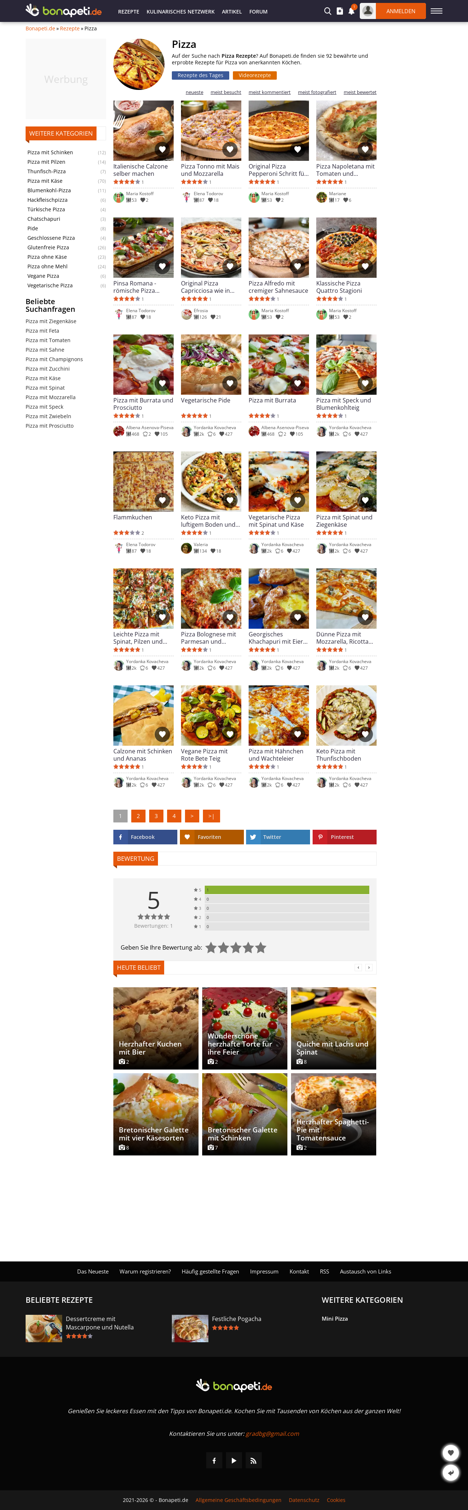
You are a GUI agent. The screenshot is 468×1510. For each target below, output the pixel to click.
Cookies (336, 1500)
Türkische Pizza (46, 209)
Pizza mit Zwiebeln (48, 416)
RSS (324, 1271)
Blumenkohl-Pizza (49, 190)
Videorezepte (255, 75)
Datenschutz (304, 1500)
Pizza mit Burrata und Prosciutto (143, 404)
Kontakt (299, 1271)
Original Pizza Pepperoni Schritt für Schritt (278, 170)
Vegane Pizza (43, 276)
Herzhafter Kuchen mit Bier (150, 1048)
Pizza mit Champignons (54, 359)
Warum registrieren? (145, 1271)
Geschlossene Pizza (51, 238)
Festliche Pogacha (236, 1319)
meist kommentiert (270, 92)
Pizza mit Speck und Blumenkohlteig (343, 404)
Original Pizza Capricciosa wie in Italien (205, 287)
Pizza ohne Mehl (47, 266)
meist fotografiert (317, 92)
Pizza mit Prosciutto (49, 425)
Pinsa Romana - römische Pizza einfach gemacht (136, 287)
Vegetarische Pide (205, 400)
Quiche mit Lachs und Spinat (333, 1048)
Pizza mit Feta (42, 330)
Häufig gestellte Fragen (210, 1271)
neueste (194, 92)
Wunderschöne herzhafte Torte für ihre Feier (240, 1044)
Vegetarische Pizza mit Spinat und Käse (276, 521)
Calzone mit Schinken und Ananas (142, 755)
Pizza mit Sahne (45, 349)
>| (211, 816)
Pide (32, 228)
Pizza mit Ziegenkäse (51, 321)
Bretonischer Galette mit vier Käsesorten (154, 1134)
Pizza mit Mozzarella (51, 397)
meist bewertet (360, 92)
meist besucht (226, 92)
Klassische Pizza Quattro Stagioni (339, 287)
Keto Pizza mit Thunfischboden (338, 755)
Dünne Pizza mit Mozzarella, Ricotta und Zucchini (342, 638)
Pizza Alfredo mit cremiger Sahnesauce (278, 287)
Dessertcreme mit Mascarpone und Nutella (100, 1323)
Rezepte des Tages (200, 75)
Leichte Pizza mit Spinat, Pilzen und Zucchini (138, 638)
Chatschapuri (43, 219)
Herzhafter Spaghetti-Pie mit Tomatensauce (333, 1130)
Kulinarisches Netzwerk (181, 11)
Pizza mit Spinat (45, 387)
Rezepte (128, 11)
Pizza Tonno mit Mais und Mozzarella (210, 170)
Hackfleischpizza (47, 200)
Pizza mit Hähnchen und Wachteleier (276, 755)
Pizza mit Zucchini (48, 368)
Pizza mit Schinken (50, 152)
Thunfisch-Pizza (46, 171)
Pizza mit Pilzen (46, 162)
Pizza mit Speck (44, 406)
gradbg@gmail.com (272, 1434)
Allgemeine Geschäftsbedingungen (239, 1500)
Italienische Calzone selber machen (140, 170)
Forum (258, 11)
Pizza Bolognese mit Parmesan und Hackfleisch (208, 638)
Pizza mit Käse (45, 181)
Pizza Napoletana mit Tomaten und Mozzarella (345, 170)
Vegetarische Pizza (50, 285)
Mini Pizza (335, 1318)
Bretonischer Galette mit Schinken (243, 1134)
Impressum (264, 1271)
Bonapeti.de (40, 28)
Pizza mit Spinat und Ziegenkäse (344, 521)
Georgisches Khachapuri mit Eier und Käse (276, 638)
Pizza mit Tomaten (48, 340)
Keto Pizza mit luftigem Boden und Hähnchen (208, 521)
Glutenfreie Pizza (48, 247)
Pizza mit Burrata (272, 400)
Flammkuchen (132, 517)
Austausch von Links (365, 1271)
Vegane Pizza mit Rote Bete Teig (204, 755)
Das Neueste (93, 1271)
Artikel (232, 11)
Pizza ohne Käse (47, 257)
